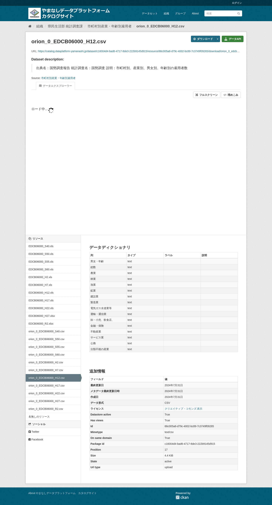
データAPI (232, 38)
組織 (166, 13)
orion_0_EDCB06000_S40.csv (46, 331)
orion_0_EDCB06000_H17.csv (47, 385)
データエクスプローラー (55, 85)
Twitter (34, 431)
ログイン (237, 3)
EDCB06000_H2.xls (40, 277)
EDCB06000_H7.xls (40, 284)
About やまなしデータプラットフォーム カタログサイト (62, 493)
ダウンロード (203, 38)
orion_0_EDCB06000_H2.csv (46, 362)
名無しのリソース (39, 416)
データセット (150, 13)
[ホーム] (30, 26)
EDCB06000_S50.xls (41, 253)
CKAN (182, 497)
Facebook (36, 439)
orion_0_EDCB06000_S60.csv (46, 354)
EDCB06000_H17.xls (41, 300)
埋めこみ (230, 94)
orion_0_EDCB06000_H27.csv (47, 401)
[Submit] (238, 13)
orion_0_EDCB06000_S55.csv (46, 346)
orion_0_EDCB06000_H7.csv (46, 370)
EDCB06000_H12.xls (41, 292)
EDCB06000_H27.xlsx (42, 315)
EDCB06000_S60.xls (41, 269)
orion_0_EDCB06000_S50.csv (46, 339)
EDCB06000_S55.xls (41, 261)
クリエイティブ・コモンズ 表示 (183, 408)
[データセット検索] (223, 13)
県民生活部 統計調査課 (65, 26)
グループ (180, 13)
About (195, 13)
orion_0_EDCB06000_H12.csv (160, 26)
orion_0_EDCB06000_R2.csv (46, 408)
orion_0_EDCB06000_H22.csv (47, 393)
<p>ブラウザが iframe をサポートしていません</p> (136, 166)
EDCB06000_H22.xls (41, 308)
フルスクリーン (207, 94)
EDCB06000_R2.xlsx (41, 323)
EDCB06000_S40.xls (41, 246)
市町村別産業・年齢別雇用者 (109, 26)
